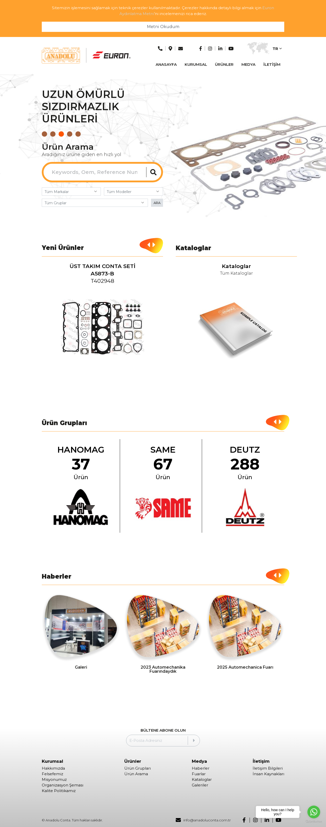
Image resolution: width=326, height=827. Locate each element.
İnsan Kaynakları (268, 774)
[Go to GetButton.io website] (314, 821)
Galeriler (200, 785)
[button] (44, 134)
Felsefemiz (52, 774)
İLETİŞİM (271, 64)
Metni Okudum (163, 26)
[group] (102, 316)
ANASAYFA (166, 64)
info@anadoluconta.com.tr (203, 820)
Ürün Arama (136, 774)
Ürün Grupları (137, 768)
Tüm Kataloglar (236, 273)
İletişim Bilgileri (268, 768)
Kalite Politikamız (59, 790)
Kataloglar (202, 779)
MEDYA (248, 64)
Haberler (200, 768)
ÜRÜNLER (224, 64)
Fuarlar (199, 774)
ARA (157, 203)
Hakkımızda (53, 768)
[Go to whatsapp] (313, 812)
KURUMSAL (196, 64)
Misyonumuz (54, 779)
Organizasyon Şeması (62, 785)
